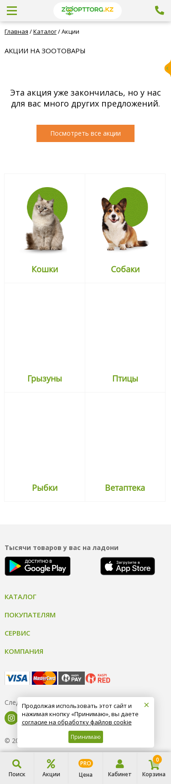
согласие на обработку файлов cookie (77, 722)
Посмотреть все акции (85, 133)
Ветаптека (125, 487)
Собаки (125, 269)
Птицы (125, 378)
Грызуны (44, 378)
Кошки (44, 269)
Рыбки (44, 487)
